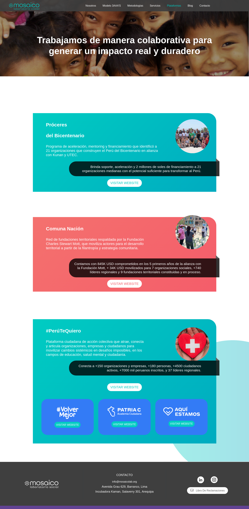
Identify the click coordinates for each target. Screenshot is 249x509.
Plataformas (174, 5)
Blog (190, 5)
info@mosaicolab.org (124, 481)
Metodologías (135, 5)
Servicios (155, 5)
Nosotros (90, 5)
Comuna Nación (83, 226)
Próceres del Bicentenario (84, 128)
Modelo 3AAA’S (112, 5)
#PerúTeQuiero (81, 329)
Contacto (204, 5)
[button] (124, 183)
